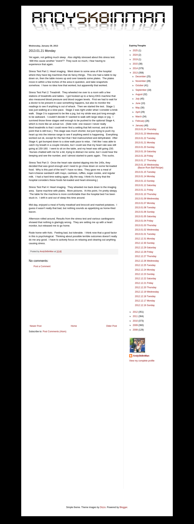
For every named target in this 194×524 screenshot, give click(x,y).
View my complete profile (141, 360)
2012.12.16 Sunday (145, 305)
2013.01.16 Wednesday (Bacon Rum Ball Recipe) (149, 166)
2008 (135, 329)
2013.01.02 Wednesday (147, 229)
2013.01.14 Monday (145, 176)
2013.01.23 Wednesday (147, 133)
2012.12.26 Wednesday (147, 261)
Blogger (123, 507)
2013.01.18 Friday (144, 156)
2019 (135, 59)
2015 (135, 63)
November (141, 81)
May (137, 107)
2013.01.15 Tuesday (145, 172)
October (139, 85)
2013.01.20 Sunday (145, 147)
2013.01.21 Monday (145, 142)
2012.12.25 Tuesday (145, 265)
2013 (135, 72)
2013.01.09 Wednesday (147, 198)
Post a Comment (42, 266)
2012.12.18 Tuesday (145, 296)
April (138, 112)
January (139, 125)
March (138, 116)
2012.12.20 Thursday (145, 287)
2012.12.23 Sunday (145, 274)
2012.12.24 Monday (145, 269)
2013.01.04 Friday (144, 220)
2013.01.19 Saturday (145, 151)
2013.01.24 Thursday (145, 129)
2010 (135, 321)
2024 (135, 55)
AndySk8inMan (141, 355)
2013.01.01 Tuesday (145, 234)
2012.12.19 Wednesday (147, 291)
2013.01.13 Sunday (145, 181)
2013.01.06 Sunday (145, 212)
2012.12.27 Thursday (145, 256)
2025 (135, 50)
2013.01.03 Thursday (145, 225)
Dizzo (103, 507)
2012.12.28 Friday (144, 252)
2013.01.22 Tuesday (145, 138)
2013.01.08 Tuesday (145, 207)
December (141, 76)
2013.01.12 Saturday (145, 185)
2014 (135, 68)
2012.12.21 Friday (144, 283)
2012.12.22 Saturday (145, 278)
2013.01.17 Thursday (145, 160)
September (141, 90)
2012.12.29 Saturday (145, 247)
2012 (135, 312)
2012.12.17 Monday (145, 300)
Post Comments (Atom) (54, 331)
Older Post (111, 326)
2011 (135, 316)
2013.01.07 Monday (145, 203)
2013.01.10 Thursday (145, 194)
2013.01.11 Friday (144, 190)
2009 (135, 325)
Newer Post (35, 326)
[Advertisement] (73, 296)
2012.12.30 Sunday (145, 243)
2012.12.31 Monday (145, 238)
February (140, 121)
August (139, 94)
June (138, 103)
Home (74, 326)
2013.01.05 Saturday (145, 216)
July (137, 98)
